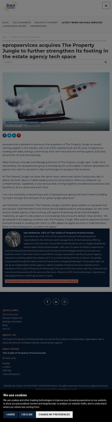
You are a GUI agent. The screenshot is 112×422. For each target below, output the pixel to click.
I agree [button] (10, 414)
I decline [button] (27, 414)
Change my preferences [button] (54, 414)
